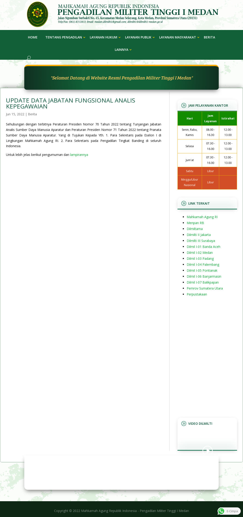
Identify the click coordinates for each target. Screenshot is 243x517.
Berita (209, 37)
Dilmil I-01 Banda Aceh (203, 246)
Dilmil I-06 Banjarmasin (204, 276)
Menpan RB (195, 223)
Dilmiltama (195, 229)
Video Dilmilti (200, 423)
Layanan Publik (138, 37)
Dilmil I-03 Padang (200, 258)
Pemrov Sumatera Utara (205, 288)
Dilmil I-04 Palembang (203, 264)
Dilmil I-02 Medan (200, 252)
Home (33, 37)
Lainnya (121, 49)
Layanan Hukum (103, 37)
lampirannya (79, 154)
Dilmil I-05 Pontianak (202, 270)
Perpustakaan (197, 294)
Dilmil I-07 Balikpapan (203, 282)
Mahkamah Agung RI (202, 217)
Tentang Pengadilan (63, 37)
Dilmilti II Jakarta (199, 235)
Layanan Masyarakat (177, 37)
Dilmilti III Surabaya (201, 240)
